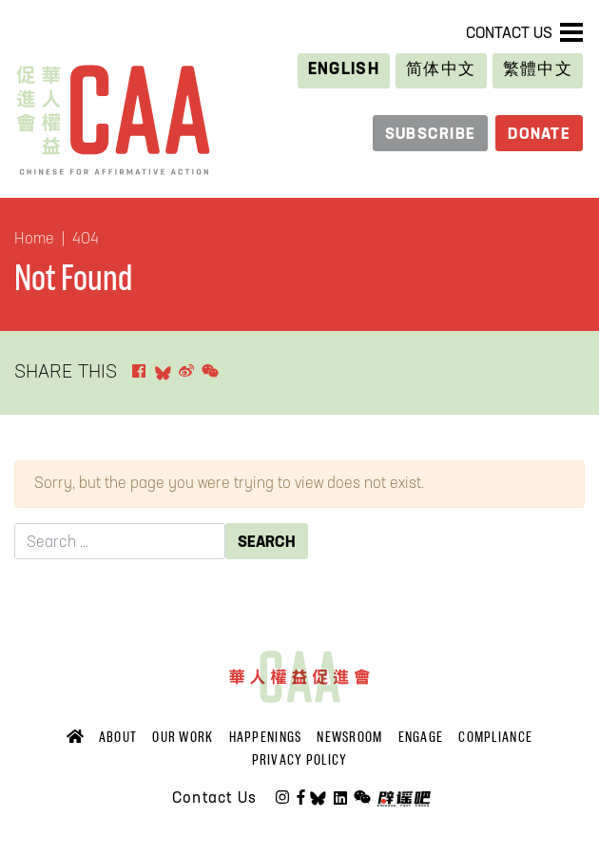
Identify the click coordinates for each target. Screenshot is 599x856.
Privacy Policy (300, 759)
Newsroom (349, 737)
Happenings (265, 737)
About (118, 737)
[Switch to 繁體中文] (538, 70)
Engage (421, 737)
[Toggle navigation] (571, 32)
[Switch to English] (344, 70)
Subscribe (430, 135)
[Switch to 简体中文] (441, 70)
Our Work (182, 737)
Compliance (495, 737)
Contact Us (509, 34)
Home (34, 239)
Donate (539, 135)
